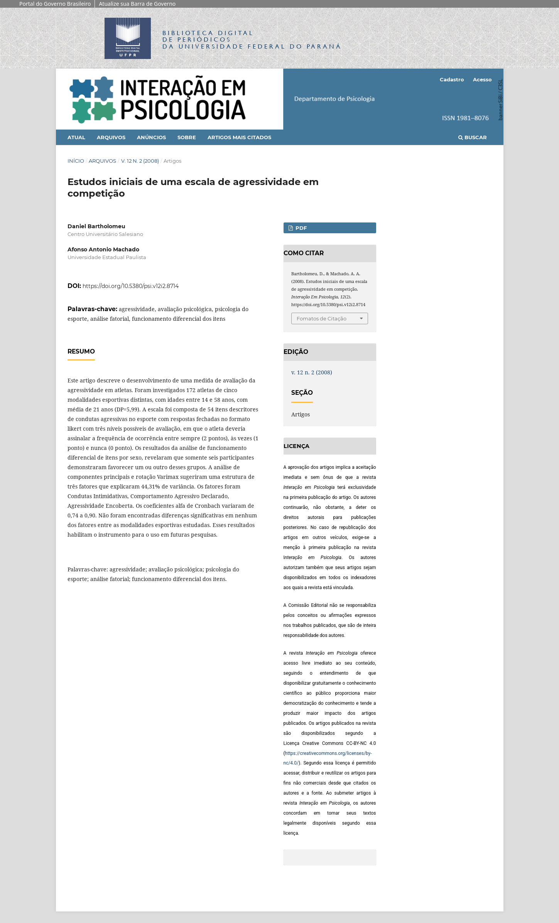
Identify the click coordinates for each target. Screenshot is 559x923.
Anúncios (151, 137)
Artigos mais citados (239, 137)
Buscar (472, 137)
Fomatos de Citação (321, 318)
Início (76, 161)
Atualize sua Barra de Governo (137, 3)
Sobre (186, 137)
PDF (300, 228)
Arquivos (111, 137)
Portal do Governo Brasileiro (55, 3)
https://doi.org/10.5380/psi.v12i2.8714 (131, 286)
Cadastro (452, 79)
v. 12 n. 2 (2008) (140, 161)
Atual (76, 137)
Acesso (482, 79)
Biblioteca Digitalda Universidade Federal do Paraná (252, 39)
